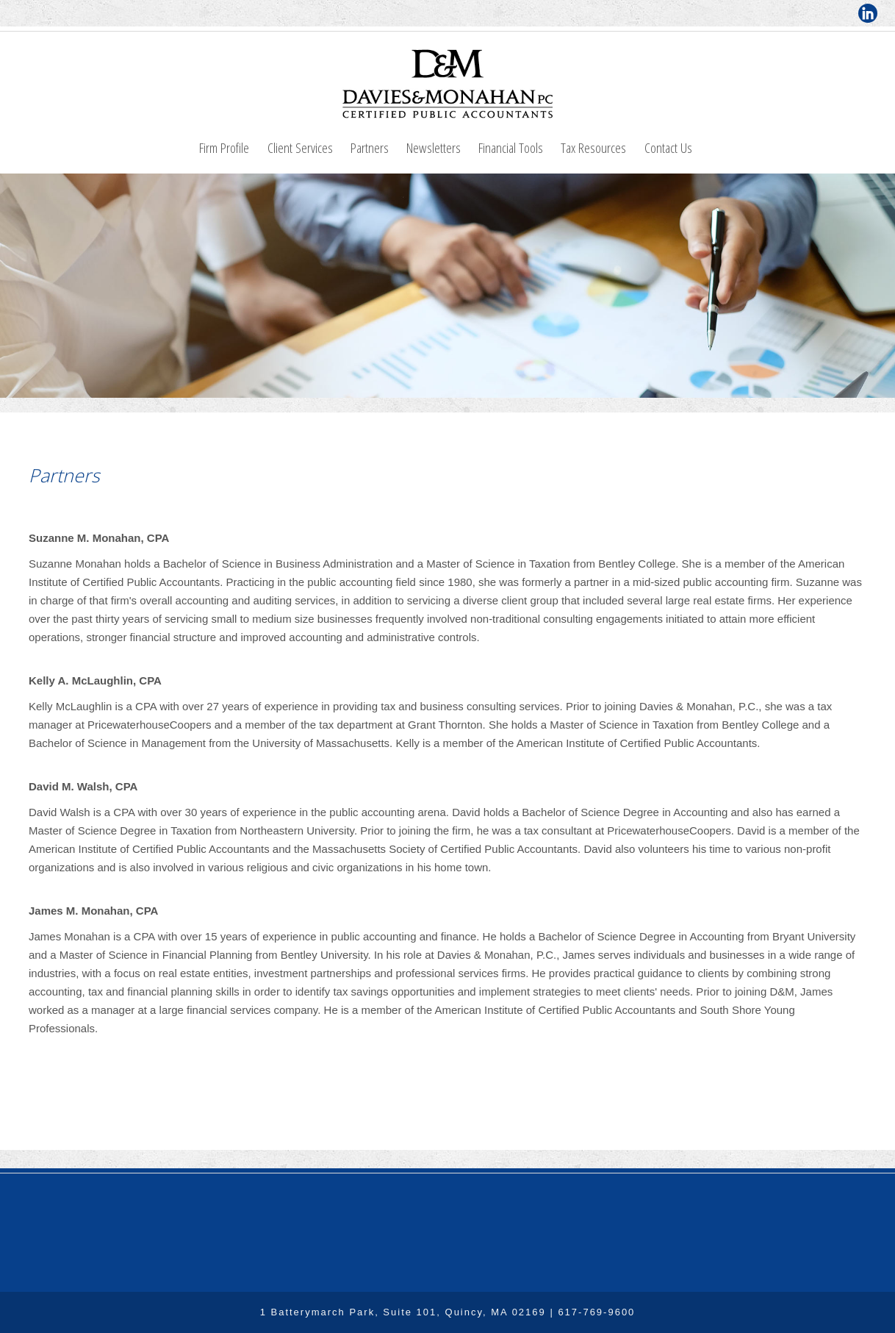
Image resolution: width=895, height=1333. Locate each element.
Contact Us (668, 147)
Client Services (300, 147)
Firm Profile (224, 147)
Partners (370, 147)
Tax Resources (593, 147)
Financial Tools (510, 147)
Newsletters (433, 147)
